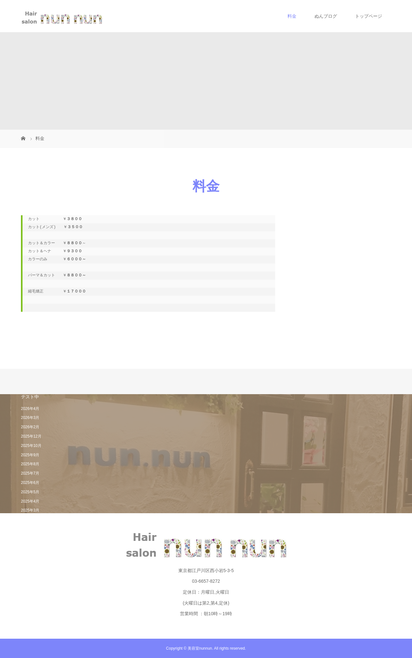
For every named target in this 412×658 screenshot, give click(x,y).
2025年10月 (31, 445)
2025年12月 (31, 436)
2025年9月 (30, 455)
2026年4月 (30, 408)
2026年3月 (30, 417)
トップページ (368, 16)
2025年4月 (30, 501)
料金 (291, 16)
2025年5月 (30, 492)
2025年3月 (30, 510)
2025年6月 (30, 482)
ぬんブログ (325, 16)
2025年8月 (30, 464)
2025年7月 (30, 473)
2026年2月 (30, 427)
